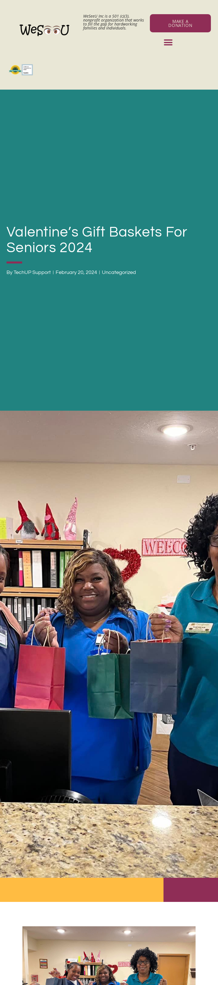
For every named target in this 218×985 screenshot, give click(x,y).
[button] (168, 42)
